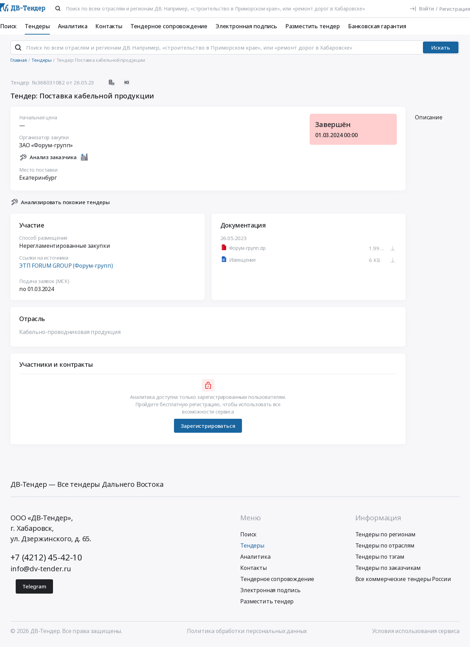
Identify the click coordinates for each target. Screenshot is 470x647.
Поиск (8, 26)
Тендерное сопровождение (168, 26)
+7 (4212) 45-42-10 (46, 560)
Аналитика (73, 26)
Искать (440, 50)
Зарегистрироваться (208, 428)
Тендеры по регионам (385, 537)
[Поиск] (58, 8)
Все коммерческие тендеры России (403, 582)
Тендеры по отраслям (385, 548)
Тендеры (37, 26)
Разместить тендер (312, 26)
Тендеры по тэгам (379, 560)
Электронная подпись (246, 26)
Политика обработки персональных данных (247, 634)
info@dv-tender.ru (40, 572)
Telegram (34, 589)
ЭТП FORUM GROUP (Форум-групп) (66, 269)
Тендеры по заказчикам (388, 571)
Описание (428, 120)
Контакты (108, 26)
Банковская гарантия (377, 26)
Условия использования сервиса (416, 634)
